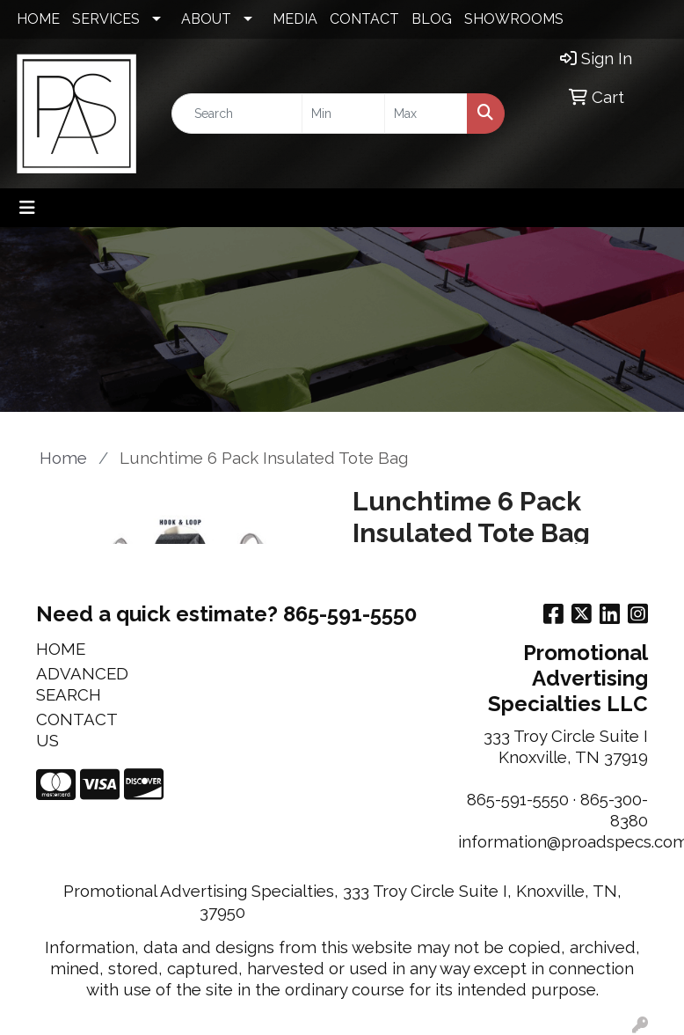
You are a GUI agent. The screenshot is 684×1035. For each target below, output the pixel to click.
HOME (38, 19)
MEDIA (295, 19)
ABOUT (206, 19)
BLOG (431, 19)
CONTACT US (76, 729)
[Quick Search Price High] (426, 113)
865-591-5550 (518, 799)
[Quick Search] (236, 113)
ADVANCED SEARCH (78, 684)
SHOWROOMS (514, 19)
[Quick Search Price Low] (343, 113)
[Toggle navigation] (27, 207)
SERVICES (106, 19)
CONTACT (364, 19)
